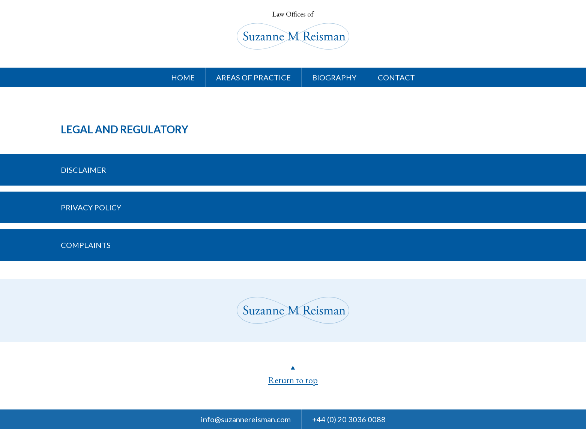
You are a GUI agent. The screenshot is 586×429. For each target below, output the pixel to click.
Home (183, 77)
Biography (334, 77)
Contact (396, 77)
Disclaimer (83, 169)
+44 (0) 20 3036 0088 (349, 419)
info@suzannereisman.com (246, 419)
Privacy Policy (91, 207)
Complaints (86, 244)
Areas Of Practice (253, 77)
